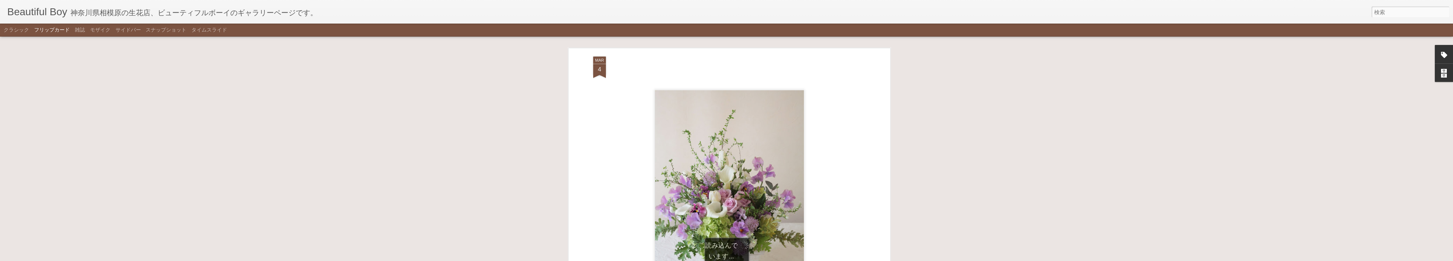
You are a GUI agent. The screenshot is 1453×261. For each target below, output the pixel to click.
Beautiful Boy (763, 131)
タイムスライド (209, 30)
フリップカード (52, 30)
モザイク (100, 30)
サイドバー (128, 30)
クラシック (16, 30)
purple (731, 142)
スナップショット (166, 30)
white (747, 142)
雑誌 (80, 30)
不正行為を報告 (762, 256)
